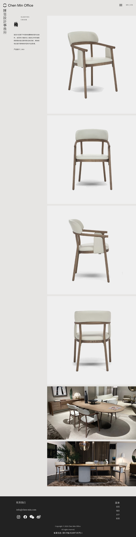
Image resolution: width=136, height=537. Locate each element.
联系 (118, 519)
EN (127, 5)
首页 (118, 507)
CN (131, 5)
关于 (118, 515)
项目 (118, 511)
